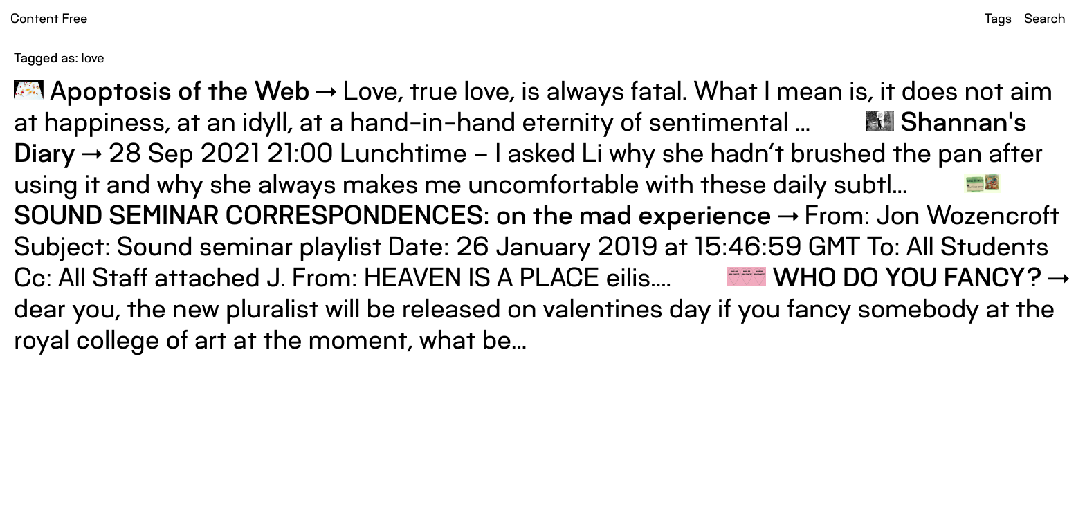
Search (1044, 19)
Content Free (48, 19)
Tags (998, 19)
